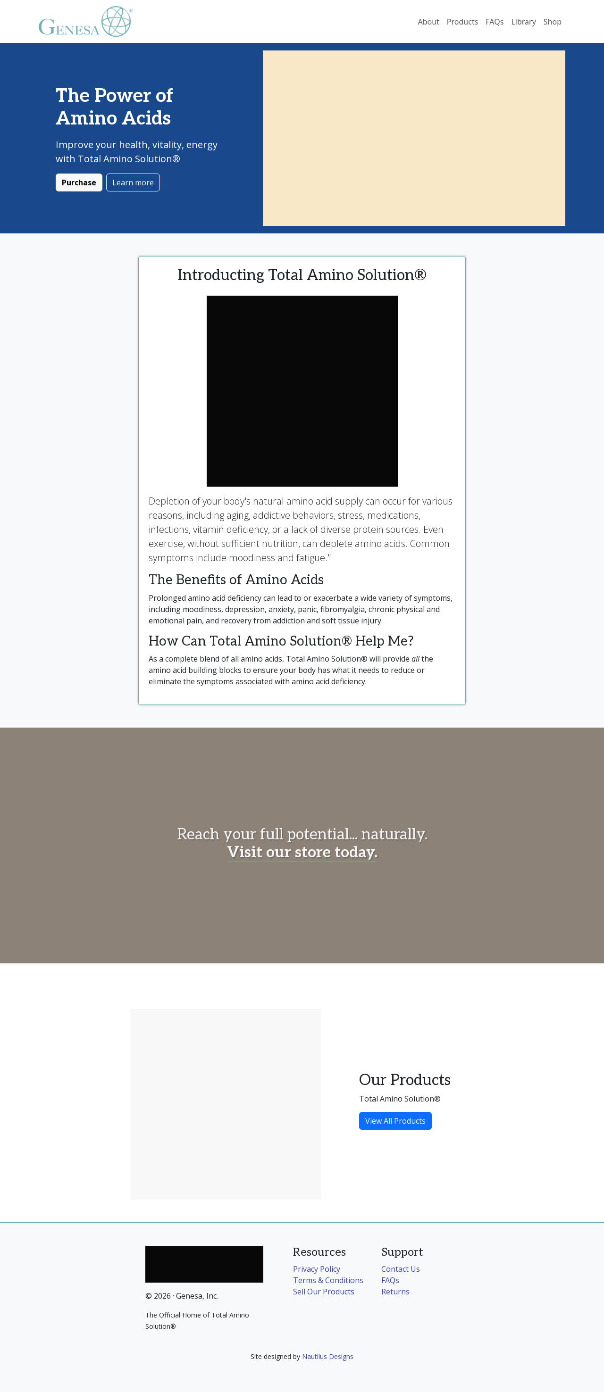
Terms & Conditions (328, 1280)
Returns (395, 1291)
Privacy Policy (316, 1269)
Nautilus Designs (327, 1356)
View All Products (395, 1121)
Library (523, 22)
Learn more (133, 182)
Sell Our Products (323, 1291)
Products (462, 22)
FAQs (494, 22)
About (428, 22)
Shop (553, 22)
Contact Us (400, 1269)
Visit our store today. (302, 853)
